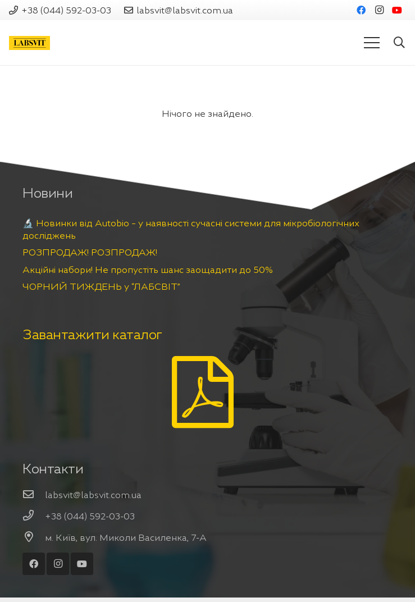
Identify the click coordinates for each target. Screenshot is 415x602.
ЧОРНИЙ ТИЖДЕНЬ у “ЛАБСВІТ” (101, 286)
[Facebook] (361, 10)
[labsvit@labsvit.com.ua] (33, 495)
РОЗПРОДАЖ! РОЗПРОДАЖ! (89, 252)
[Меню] (372, 43)
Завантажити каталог (92, 334)
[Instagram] (379, 10)
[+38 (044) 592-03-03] (33, 516)
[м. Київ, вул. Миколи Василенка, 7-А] (33, 537)
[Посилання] (29, 43)
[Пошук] (399, 43)
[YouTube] (397, 10)
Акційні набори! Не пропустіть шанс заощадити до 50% (147, 269)
